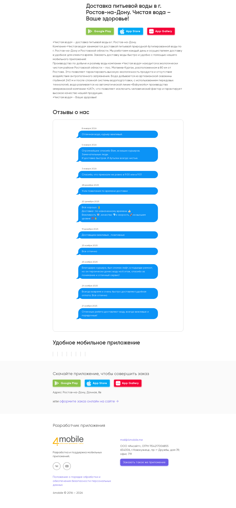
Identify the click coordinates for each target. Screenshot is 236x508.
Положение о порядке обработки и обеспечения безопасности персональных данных (82, 480)
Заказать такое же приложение (144, 462)
